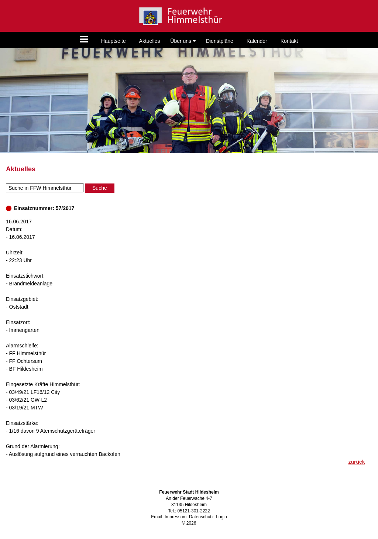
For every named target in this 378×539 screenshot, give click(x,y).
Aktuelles (149, 41)
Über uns (183, 41)
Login (221, 516)
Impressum (175, 516)
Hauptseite (113, 41)
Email (156, 516)
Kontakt (289, 41)
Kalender (257, 41)
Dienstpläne (219, 41)
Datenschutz (201, 516)
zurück (356, 462)
